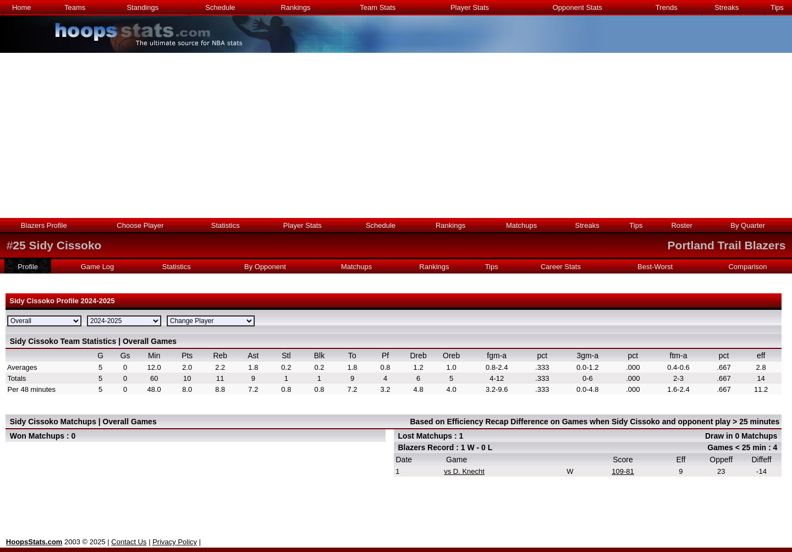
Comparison (747, 267)
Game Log (97, 267)
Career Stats (561, 267)
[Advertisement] (396, 135)
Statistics (225, 225)
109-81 (623, 471)
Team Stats (377, 7)
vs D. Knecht (464, 471)
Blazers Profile (44, 225)
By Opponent (265, 267)
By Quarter (747, 225)
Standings (142, 7)
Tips (777, 7)
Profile (28, 267)
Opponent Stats (577, 7)
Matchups (521, 225)
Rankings (295, 7)
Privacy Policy (174, 542)
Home (21, 7)
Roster (681, 225)
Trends (667, 7)
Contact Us (128, 542)
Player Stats (469, 7)
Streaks (726, 7)
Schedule (220, 7)
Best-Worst (655, 267)
